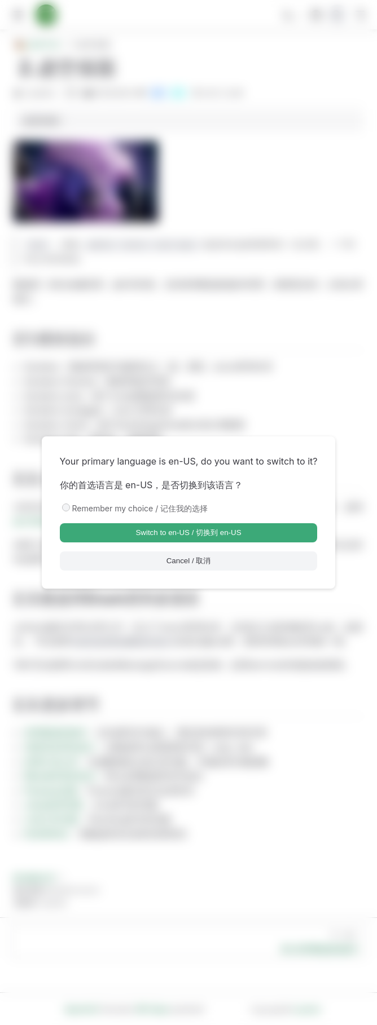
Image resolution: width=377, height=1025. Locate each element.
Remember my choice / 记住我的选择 (140, 508)
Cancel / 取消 (188, 560)
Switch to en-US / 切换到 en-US (188, 532)
